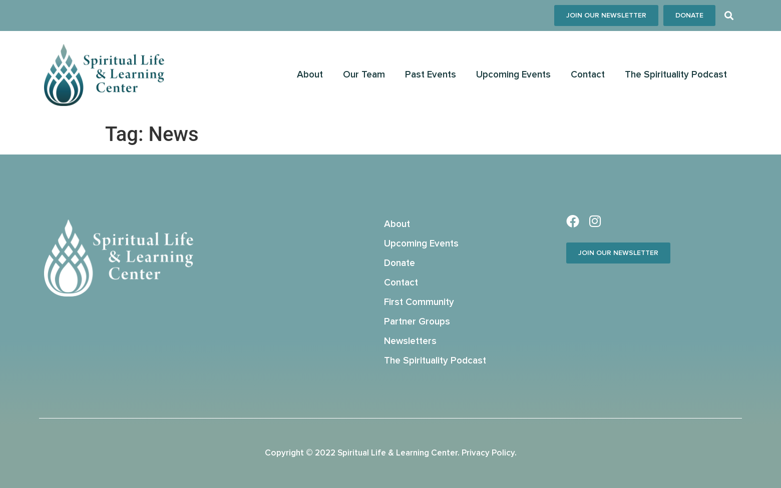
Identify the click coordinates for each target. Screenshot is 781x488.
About (310, 75)
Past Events (430, 75)
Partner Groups (417, 321)
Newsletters (410, 341)
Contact (588, 75)
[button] (728, 16)
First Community (419, 302)
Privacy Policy (488, 453)
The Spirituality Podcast (676, 75)
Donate (399, 263)
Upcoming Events (513, 75)
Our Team (364, 75)
